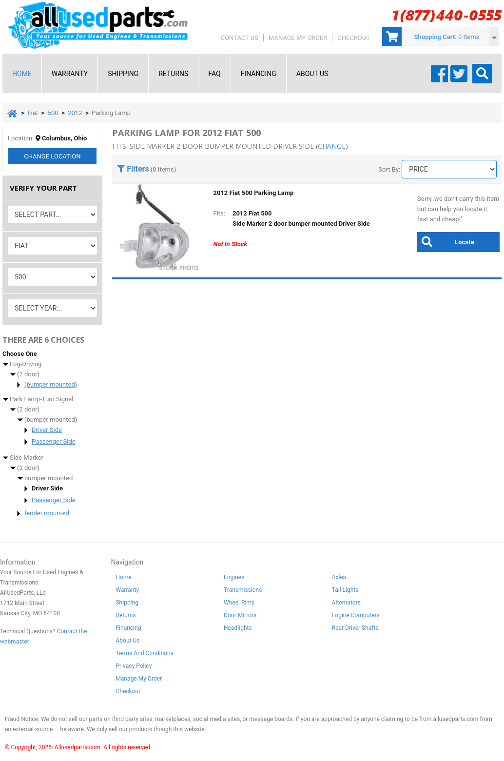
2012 (75, 113)
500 (53, 113)
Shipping (123, 74)
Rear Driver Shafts (355, 628)
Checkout (353, 37)
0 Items (468, 36)
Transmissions (243, 590)
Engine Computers (356, 615)
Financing (258, 74)
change (332, 146)
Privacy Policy (134, 666)
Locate (445, 242)
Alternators (346, 603)
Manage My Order (298, 37)
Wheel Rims (239, 603)
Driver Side (47, 430)
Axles (339, 577)
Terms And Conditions (144, 653)
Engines (234, 577)
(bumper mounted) (50, 385)
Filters (133, 169)
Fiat (32, 113)
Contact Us (239, 37)
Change (52, 156)
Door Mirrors (240, 615)
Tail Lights (345, 590)
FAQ (214, 74)
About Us (312, 74)
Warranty (70, 74)
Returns (173, 74)
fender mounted (46, 513)
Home (22, 74)
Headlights (238, 628)
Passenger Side (54, 442)
